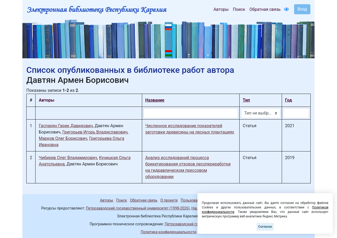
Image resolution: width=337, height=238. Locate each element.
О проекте (169, 200)
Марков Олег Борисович (63, 138)
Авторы (221, 9)
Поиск (239, 9)
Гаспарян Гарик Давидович (66, 125)
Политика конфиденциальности (168, 232)
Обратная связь (265, 9)
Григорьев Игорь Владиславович (95, 132)
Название (154, 100)
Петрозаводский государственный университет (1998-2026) (138, 208)
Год (288, 100)
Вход (302, 9)
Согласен (265, 227)
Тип (246, 100)
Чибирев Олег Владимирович (68, 157)
